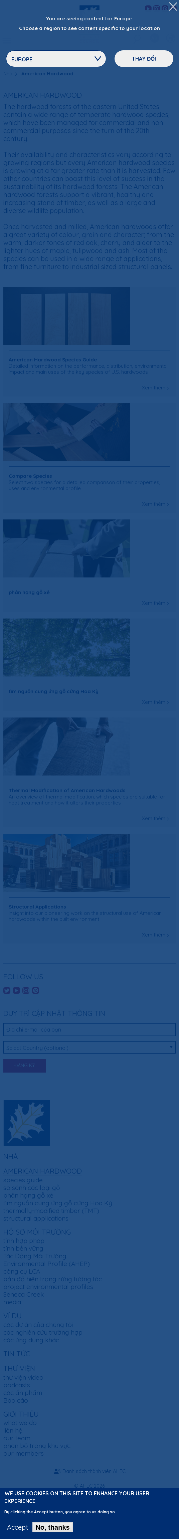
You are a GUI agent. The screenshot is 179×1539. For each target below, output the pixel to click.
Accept (17, 1530)
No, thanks (52, 1530)
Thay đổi (144, 58)
